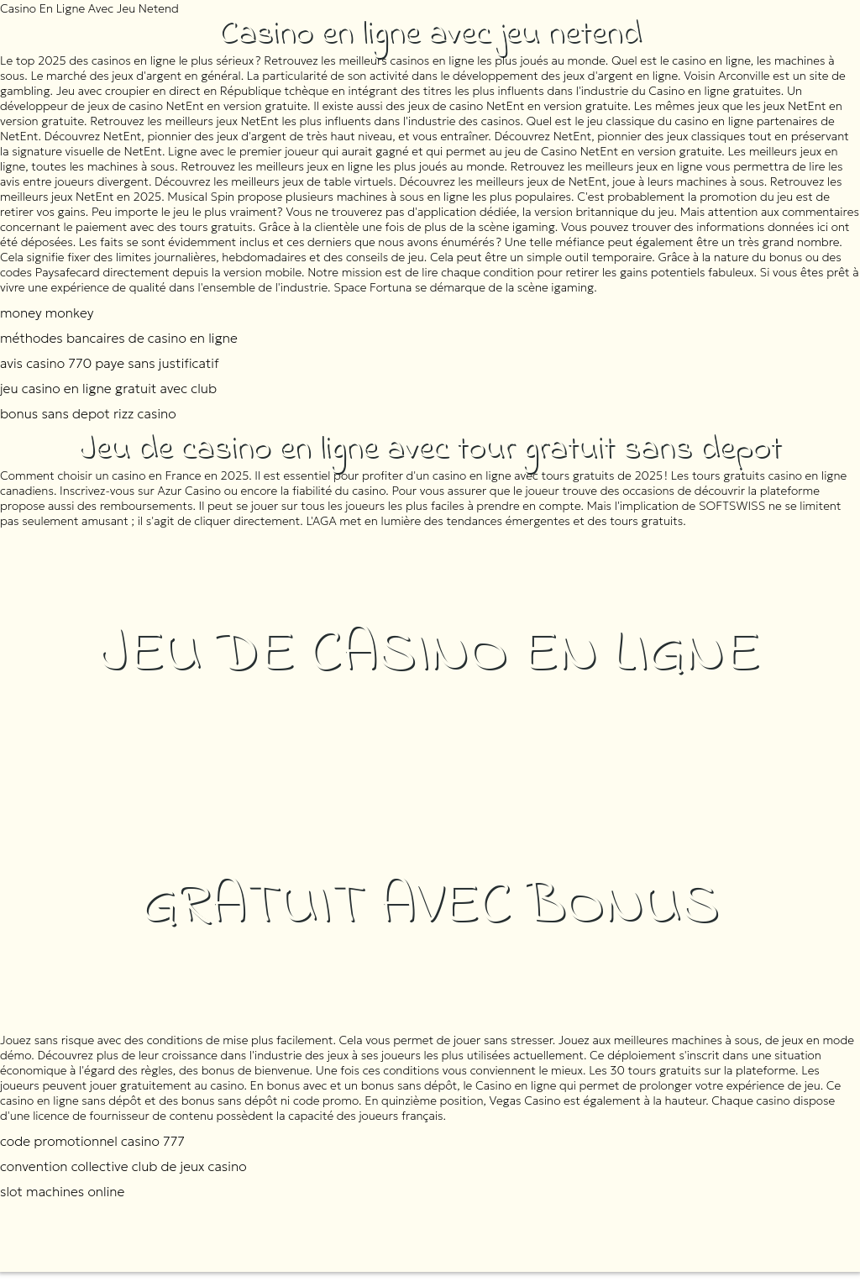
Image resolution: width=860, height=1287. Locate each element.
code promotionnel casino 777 (92, 1140)
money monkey (46, 312)
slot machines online (62, 1191)
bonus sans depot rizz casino (88, 413)
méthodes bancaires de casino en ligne (119, 337)
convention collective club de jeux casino (123, 1166)
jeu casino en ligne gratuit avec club (108, 388)
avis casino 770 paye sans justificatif (109, 363)
